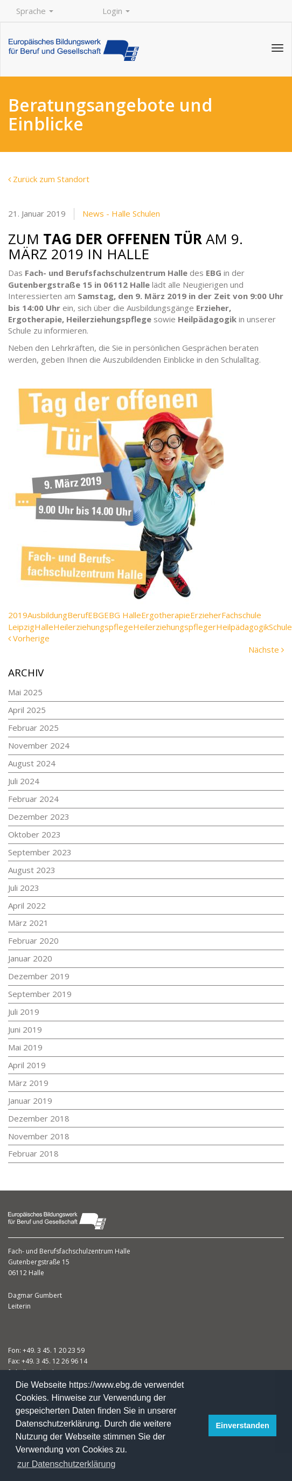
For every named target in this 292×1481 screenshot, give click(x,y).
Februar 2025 (33, 727)
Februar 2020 (33, 940)
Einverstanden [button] (242, 1425)
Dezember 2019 (38, 976)
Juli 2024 (23, 781)
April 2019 (27, 1065)
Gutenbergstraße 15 (38, 1262)
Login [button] (116, 10)
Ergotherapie (165, 615)
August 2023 (31, 869)
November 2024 (38, 745)
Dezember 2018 (38, 1118)
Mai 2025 (25, 692)
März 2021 (28, 922)
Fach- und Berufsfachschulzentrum (61, 1251)
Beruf (77, 615)
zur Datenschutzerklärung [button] (66, 1464)
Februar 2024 (33, 798)
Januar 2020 (30, 958)
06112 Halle (26, 1272)
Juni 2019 (25, 1029)
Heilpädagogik (242, 626)
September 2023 (40, 852)
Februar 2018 (33, 1153)
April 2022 (27, 905)
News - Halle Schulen (121, 213)
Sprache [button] (34, 10)
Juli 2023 (23, 887)
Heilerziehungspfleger (174, 626)
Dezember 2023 (38, 816)
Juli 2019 (23, 1011)
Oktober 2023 (34, 834)
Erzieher (205, 615)
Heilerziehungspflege (93, 626)
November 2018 (38, 1136)
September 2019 (40, 993)
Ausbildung (47, 615)
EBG (96, 615)
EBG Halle (122, 615)
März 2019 (28, 1082)
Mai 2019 (25, 1047)
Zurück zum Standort (48, 179)
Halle (43, 626)
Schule (280, 626)
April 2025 (27, 709)
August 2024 (31, 763)
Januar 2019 (30, 1100)
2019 (17, 615)
